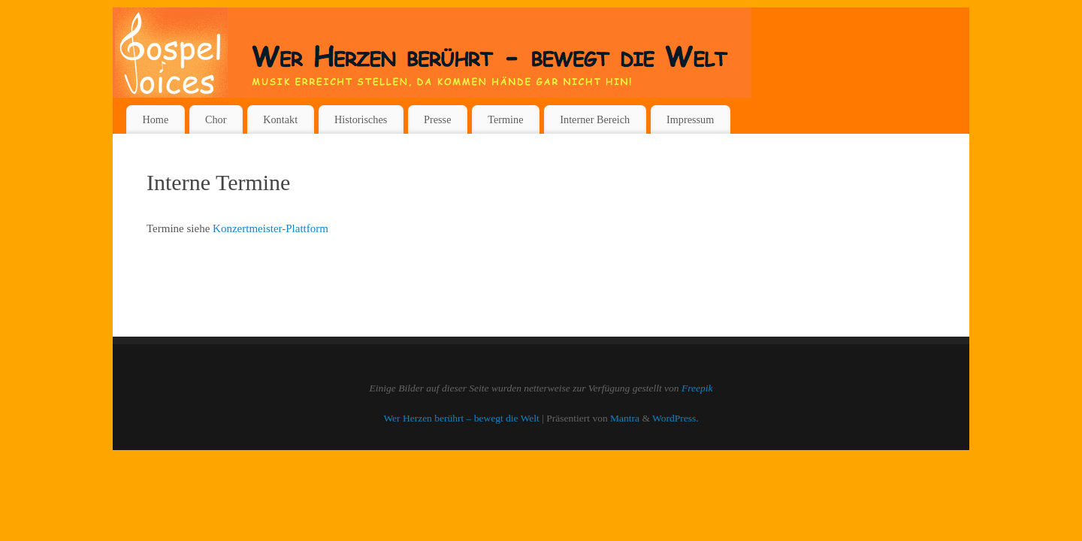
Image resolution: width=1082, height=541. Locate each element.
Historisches (360, 119)
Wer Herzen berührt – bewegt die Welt (461, 418)
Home (155, 119)
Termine (505, 119)
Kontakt (280, 119)
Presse (437, 119)
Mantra (624, 418)
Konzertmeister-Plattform (270, 228)
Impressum (690, 119)
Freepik (697, 388)
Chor (216, 119)
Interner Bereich (595, 119)
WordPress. (675, 418)
